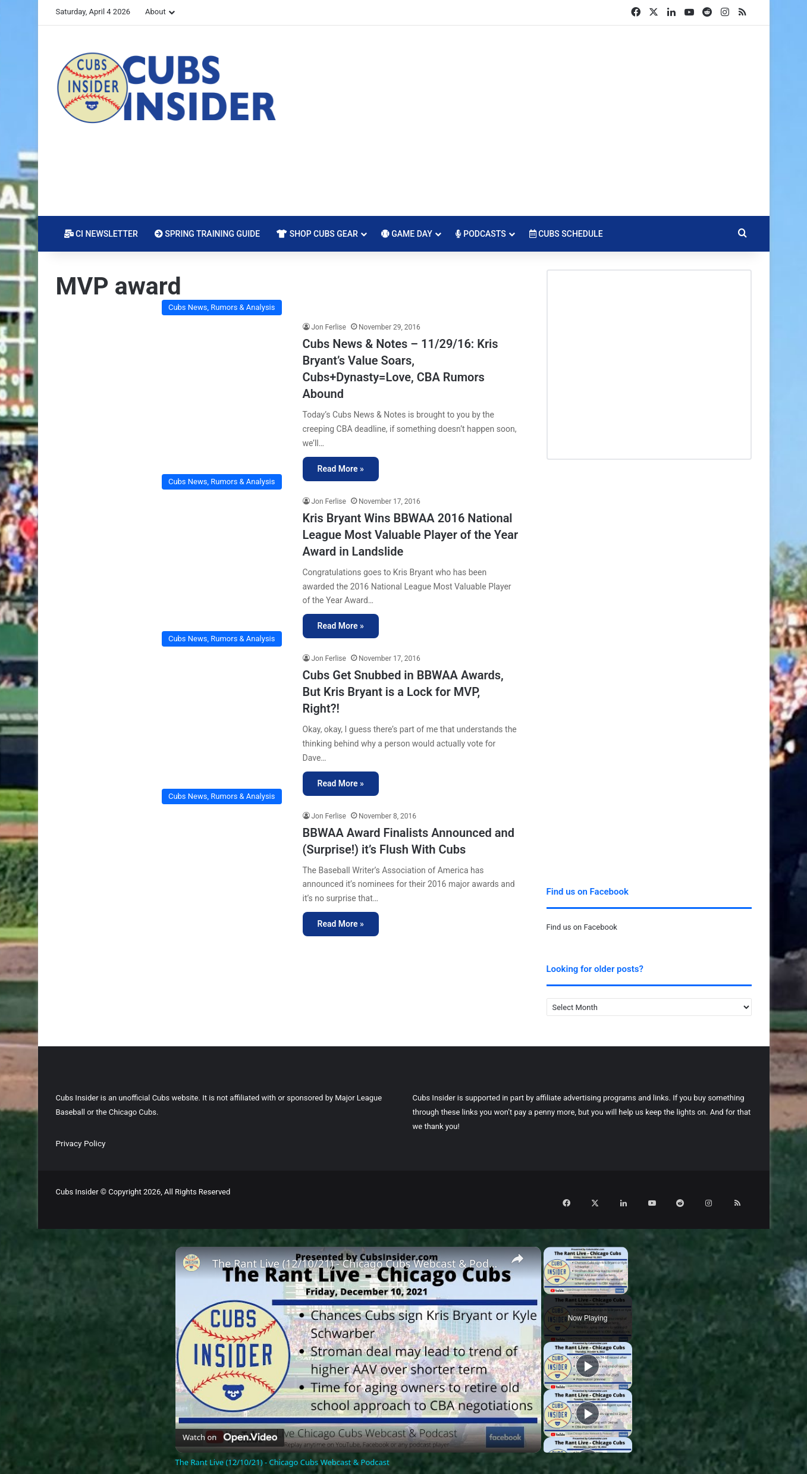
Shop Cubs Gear (317, 234)
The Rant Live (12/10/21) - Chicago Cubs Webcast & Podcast (356, 1248)
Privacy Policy (81, 1143)
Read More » (341, 468)
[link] (194, 1250)
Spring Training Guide (207, 234)
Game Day (406, 234)
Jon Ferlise (329, 327)
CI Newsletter (101, 234)
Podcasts (481, 234)
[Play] (587, 1350)
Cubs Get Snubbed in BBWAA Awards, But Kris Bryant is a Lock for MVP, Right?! (403, 692)
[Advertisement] (523, 120)
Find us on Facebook (582, 927)
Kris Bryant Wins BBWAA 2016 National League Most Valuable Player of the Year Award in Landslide (411, 535)
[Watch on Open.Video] (229, 1419)
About (155, 11)
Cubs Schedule (566, 234)
